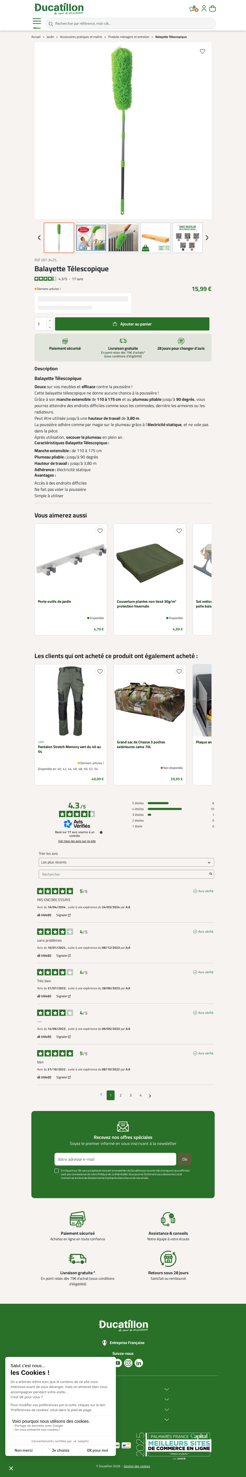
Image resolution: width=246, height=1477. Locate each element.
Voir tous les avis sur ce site (77, 841)
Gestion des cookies (137, 1466)
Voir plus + (45, 1185)
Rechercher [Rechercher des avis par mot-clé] (124, 874)
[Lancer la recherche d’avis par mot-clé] (211, 874)
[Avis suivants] (150, 1095)
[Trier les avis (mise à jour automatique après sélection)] (126, 862)
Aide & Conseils (90, 1420)
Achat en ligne (89, 1399)
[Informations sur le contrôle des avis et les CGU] (101, 832)
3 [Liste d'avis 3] (131, 1095)
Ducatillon (86, 1389)
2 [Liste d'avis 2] (121, 1095)
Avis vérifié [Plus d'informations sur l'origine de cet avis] (205, 891)
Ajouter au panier (136, 324)
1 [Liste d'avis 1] (111, 1095)
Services (84, 1410)
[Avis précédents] (101, 1094)
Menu (37, 24)
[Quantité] (44, 323)
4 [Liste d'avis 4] (141, 1095)
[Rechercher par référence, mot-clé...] (131, 23)
